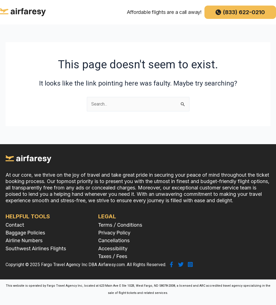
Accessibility (112, 249)
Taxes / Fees (112, 256)
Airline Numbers (24, 241)
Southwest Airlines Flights (36, 249)
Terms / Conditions (120, 225)
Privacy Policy (114, 233)
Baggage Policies (25, 233)
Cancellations (114, 241)
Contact (15, 225)
